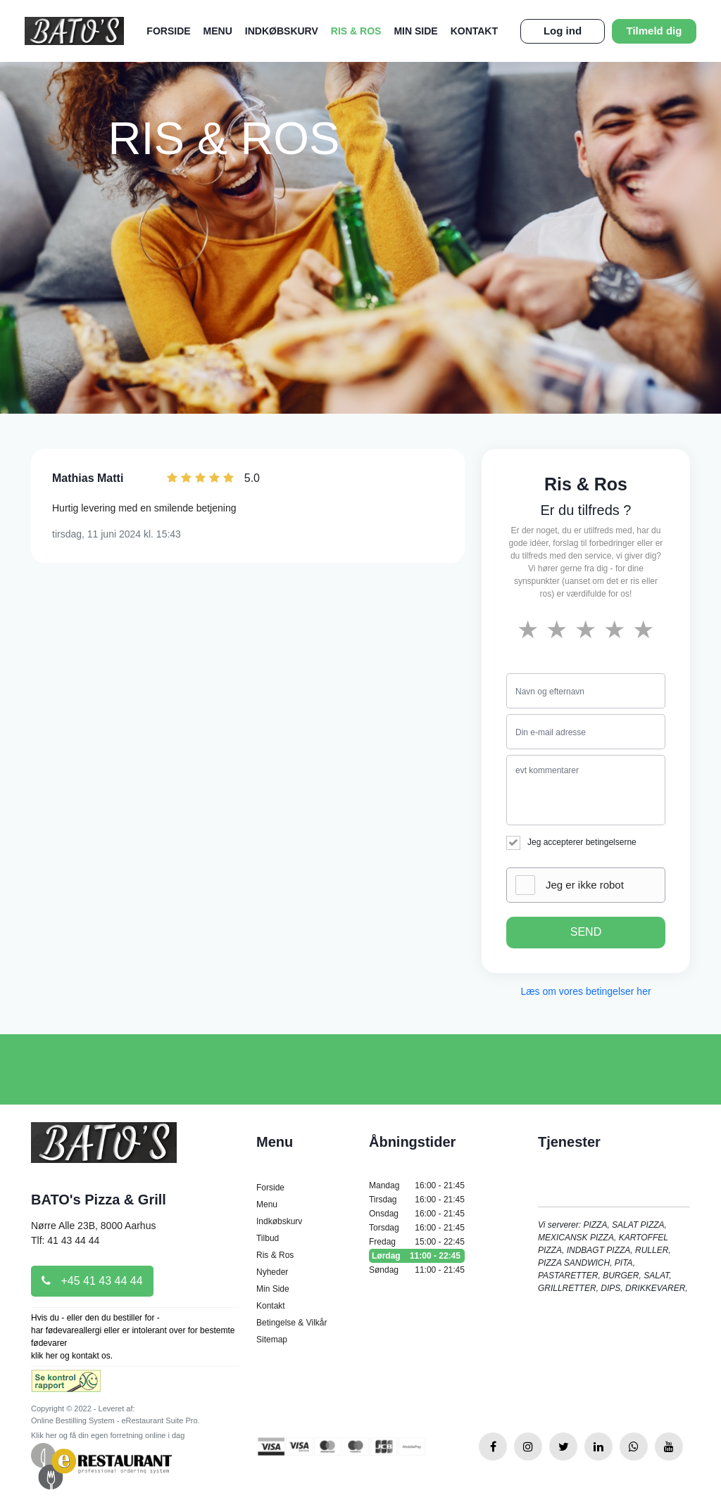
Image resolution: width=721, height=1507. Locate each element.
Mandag (417, 1185)
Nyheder (272, 1272)
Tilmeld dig (654, 31)
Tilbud (267, 1238)
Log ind (563, 31)
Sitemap (271, 1339)
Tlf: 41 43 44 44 (65, 1240)
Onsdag (417, 1214)
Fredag (417, 1242)
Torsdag (417, 1228)
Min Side (415, 31)
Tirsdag (417, 1200)
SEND (585, 932)
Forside (168, 31)
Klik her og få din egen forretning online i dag (107, 1435)
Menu (217, 31)
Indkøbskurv (281, 31)
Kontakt (474, 31)
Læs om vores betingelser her (585, 991)
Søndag (417, 1270)
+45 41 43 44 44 (92, 1281)
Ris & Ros (356, 31)
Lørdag (417, 1256)
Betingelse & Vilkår (291, 1323)
